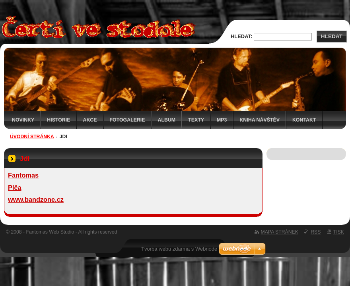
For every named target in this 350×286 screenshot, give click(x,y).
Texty (196, 120)
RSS (316, 232)
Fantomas (23, 175)
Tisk (338, 232)
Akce (90, 120)
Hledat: (241, 36)
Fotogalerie (127, 120)
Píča (14, 187)
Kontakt (304, 120)
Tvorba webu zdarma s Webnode (179, 249)
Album (167, 120)
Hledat (331, 36)
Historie (58, 120)
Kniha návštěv (259, 120)
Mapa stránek (279, 232)
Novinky (23, 120)
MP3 (222, 120)
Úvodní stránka (32, 136)
